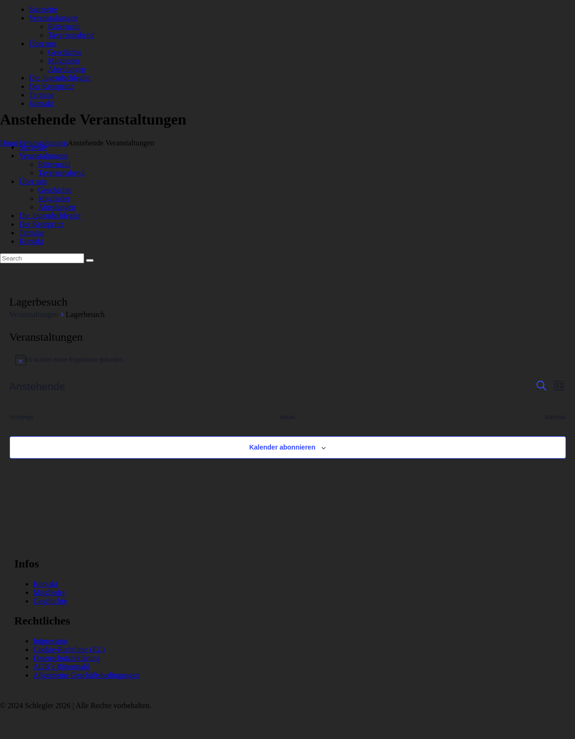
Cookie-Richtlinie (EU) (69, 649)
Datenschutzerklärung (66, 658)
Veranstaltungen (34, 314)
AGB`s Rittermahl (61, 666)
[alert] (288, 359)
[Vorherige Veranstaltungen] (22, 417)
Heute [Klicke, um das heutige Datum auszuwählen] (287, 417)
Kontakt (45, 584)
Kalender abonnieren (282, 447)
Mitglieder (49, 592)
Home (9, 143)
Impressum (50, 641)
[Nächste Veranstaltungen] (555, 417)
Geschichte (50, 601)
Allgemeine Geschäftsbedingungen (86, 675)
